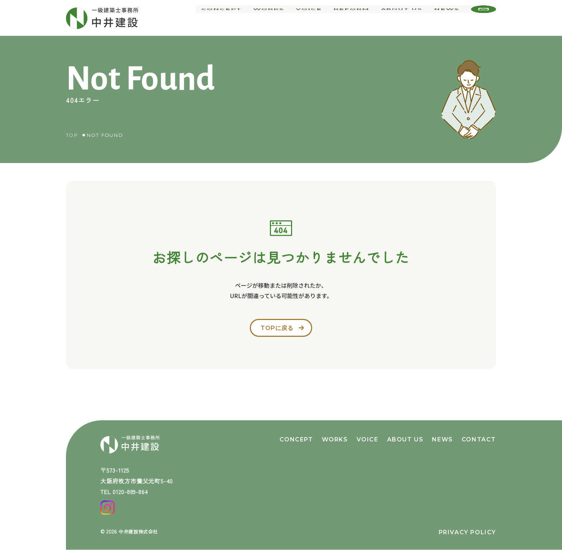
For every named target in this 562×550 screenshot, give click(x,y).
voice (313, 18)
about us (403, 18)
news (447, 18)
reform (354, 18)
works (275, 18)
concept (230, 18)
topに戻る (276, 329)
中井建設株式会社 (140, 531)
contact (479, 434)
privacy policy (467, 532)
